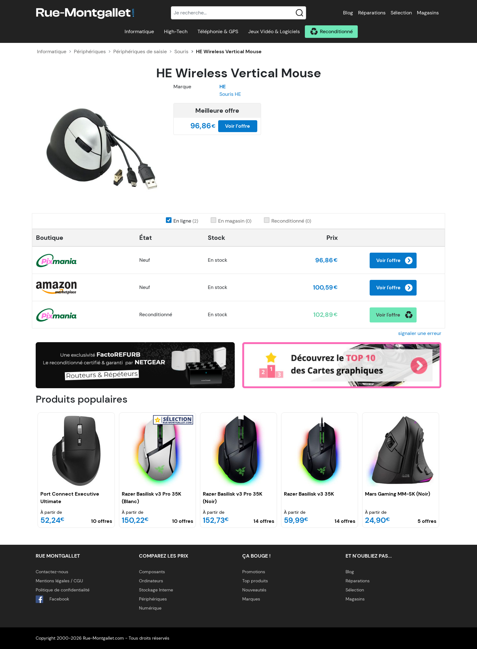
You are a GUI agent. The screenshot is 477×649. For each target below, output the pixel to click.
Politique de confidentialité (63, 590)
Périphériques (90, 51)
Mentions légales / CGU (59, 581)
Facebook (52, 599)
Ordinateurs (151, 581)
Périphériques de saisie (140, 51)
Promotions (253, 571)
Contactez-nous (52, 571)
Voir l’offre (237, 126)
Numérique (150, 608)
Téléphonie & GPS (217, 31)
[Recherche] (238, 12)
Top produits (255, 581)
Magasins (428, 12)
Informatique (139, 31)
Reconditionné (336, 31)
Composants (152, 571)
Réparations (372, 12)
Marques (251, 599)
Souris (181, 51)
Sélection (401, 12)
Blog (348, 12)
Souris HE (230, 94)
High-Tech (175, 31)
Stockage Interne (156, 590)
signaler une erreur (419, 333)
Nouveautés (254, 590)
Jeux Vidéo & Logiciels (274, 31)
